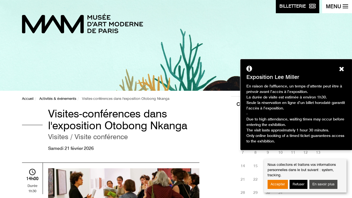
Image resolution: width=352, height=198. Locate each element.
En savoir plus (323, 184)
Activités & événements (57, 99)
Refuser (298, 184)
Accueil (28, 99)
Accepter (278, 184)
